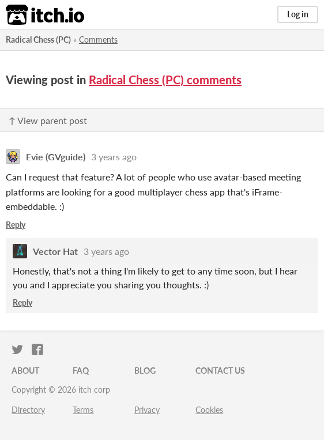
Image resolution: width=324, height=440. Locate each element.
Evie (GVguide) (55, 156)
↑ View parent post (48, 120)
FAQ (81, 370)
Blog (145, 370)
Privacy (147, 410)
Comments (98, 39)
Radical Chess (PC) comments (165, 80)
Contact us (220, 370)
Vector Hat (55, 251)
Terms (83, 410)
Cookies (209, 410)
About (25, 370)
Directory (28, 410)
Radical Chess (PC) (38, 39)
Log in (297, 14)
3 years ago (114, 156)
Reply (15, 225)
